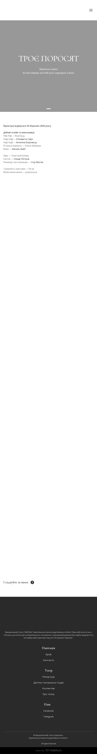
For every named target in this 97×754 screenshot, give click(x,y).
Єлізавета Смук (24, 139)
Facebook (48, 710)
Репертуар (48, 676)
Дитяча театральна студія (48, 682)
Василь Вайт (19, 148)
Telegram (48, 716)
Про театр (48, 694)
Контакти (48, 660)
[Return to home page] (24, 10)
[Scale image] (32, 204)
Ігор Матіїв (37, 162)
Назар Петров (21, 158)
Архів (48, 654)
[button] (32, 582)
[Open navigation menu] (91, 10)
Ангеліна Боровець (26, 142)
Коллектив (48, 688)
